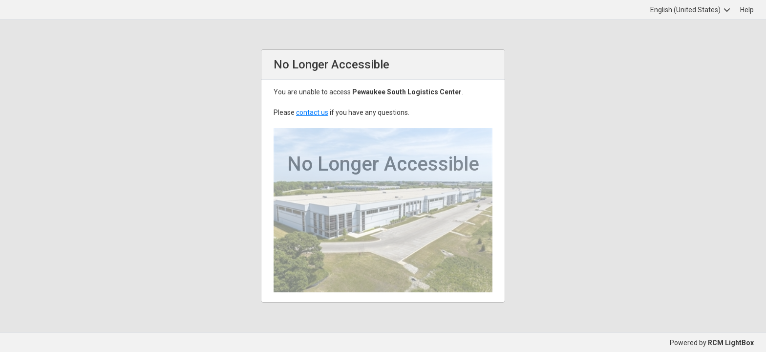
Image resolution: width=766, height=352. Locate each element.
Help (747, 10)
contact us (312, 112)
